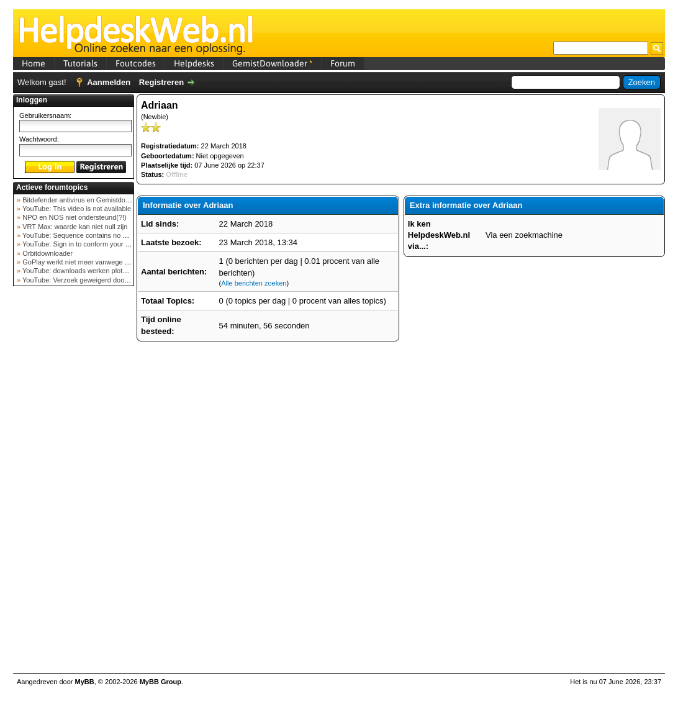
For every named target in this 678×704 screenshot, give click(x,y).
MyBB (84, 681)
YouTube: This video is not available (75, 208)
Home (33, 63)
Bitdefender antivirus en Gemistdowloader (84, 200)
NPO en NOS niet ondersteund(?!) (73, 217)
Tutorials (80, 63)
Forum (342, 63)
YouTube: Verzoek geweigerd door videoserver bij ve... (104, 280)
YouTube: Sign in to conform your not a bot (85, 244)
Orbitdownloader (46, 253)
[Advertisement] (74, 486)
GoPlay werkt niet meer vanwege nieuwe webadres (99, 262)
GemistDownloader (272, 63)
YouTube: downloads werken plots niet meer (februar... (104, 270)
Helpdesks (194, 63)
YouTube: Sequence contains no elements (85, 235)
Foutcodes (135, 63)
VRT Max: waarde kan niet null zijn (73, 226)
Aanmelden (108, 82)
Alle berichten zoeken (253, 283)
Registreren (161, 82)
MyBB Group (160, 681)
